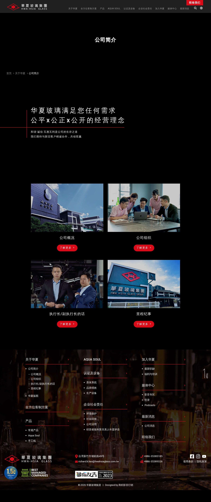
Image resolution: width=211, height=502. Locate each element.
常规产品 (33, 430)
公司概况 (36, 374)
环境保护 (91, 413)
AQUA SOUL (92, 359)
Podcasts (150, 405)
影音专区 (150, 394)
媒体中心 (148, 385)
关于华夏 (20, 73)
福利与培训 (151, 374)
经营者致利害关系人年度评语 (103, 429)
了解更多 (67, 247)
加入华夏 (148, 359)
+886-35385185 (151, 456)
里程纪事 (36, 388)
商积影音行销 (126, 485)
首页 (9, 73)
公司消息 (150, 425)
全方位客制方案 (36, 407)
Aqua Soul (34, 435)
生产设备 (91, 393)
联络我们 (148, 437)
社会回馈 (91, 418)
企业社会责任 (93, 404)
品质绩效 (91, 387)
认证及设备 (92, 373)
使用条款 (188, 461)
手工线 (32, 440)
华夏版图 (33, 395)
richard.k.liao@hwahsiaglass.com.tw (97, 461)
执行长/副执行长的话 (43, 383)
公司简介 (33, 368)
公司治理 (91, 424)
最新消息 (148, 416)
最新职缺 (150, 368)
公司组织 (36, 378)
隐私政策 (202, 461)
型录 (147, 399)
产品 (28, 421)
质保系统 (91, 382)
